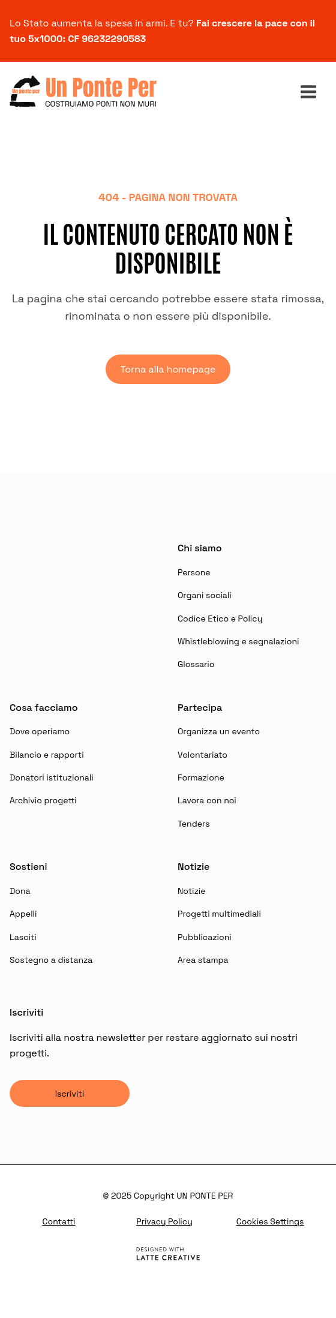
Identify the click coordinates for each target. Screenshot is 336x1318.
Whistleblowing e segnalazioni (238, 641)
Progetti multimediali (219, 913)
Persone (194, 572)
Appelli (23, 913)
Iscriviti (70, 1093)
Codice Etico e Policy (220, 618)
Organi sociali (205, 595)
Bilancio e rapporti (47, 754)
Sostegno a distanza (51, 959)
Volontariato (202, 754)
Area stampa (203, 959)
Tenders (194, 823)
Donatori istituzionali (52, 777)
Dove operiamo (40, 731)
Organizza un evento (219, 731)
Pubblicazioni (205, 937)
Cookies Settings (270, 1221)
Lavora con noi (207, 800)
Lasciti (23, 937)
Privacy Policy (164, 1221)
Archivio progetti (43, 800)
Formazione (201, 777)
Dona (20, 890)
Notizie (192, 890)
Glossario (196, 664)
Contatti (59, 1221)
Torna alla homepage (167, 369)
